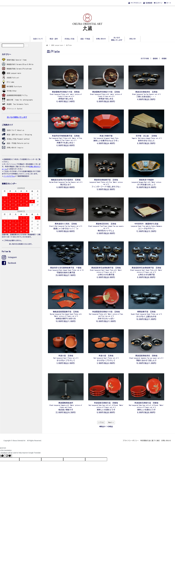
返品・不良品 (85, 39)
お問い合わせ (101, 39)
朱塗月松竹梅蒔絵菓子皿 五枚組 (65, 138)
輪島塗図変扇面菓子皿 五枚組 (66, 314)
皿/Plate (69, 45)
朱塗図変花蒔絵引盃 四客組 (106, 405)
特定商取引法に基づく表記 (150, 440)
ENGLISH (132, 39)
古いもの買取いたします (17, 117)
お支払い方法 (69, 39)
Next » (110, 422)
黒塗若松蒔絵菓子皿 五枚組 (106, 182)
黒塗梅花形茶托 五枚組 (106, 226)
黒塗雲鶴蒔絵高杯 (66, 405)
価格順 (155, 58)
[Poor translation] (8, 455)
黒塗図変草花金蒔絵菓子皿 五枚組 (106, 270)
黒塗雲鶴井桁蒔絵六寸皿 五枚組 (106, 94)
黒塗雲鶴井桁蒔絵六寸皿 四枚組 (66, 94)
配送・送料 (54, 39)
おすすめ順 (145, 58)
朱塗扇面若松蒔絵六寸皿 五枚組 (106, 314)
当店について (38, 39)
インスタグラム (9, 176)
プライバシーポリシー (131, 440)
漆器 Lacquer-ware (57, 45)
